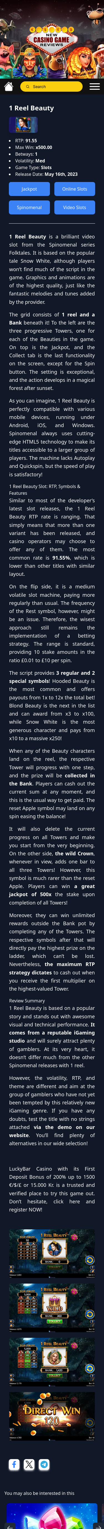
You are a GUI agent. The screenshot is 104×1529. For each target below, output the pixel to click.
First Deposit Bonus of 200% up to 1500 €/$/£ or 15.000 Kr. (52, 1177)
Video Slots (74, 207)
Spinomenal (29, 207)
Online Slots (74, 189)
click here (67, 1201)
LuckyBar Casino (30, 1168)
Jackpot (29, 189)
